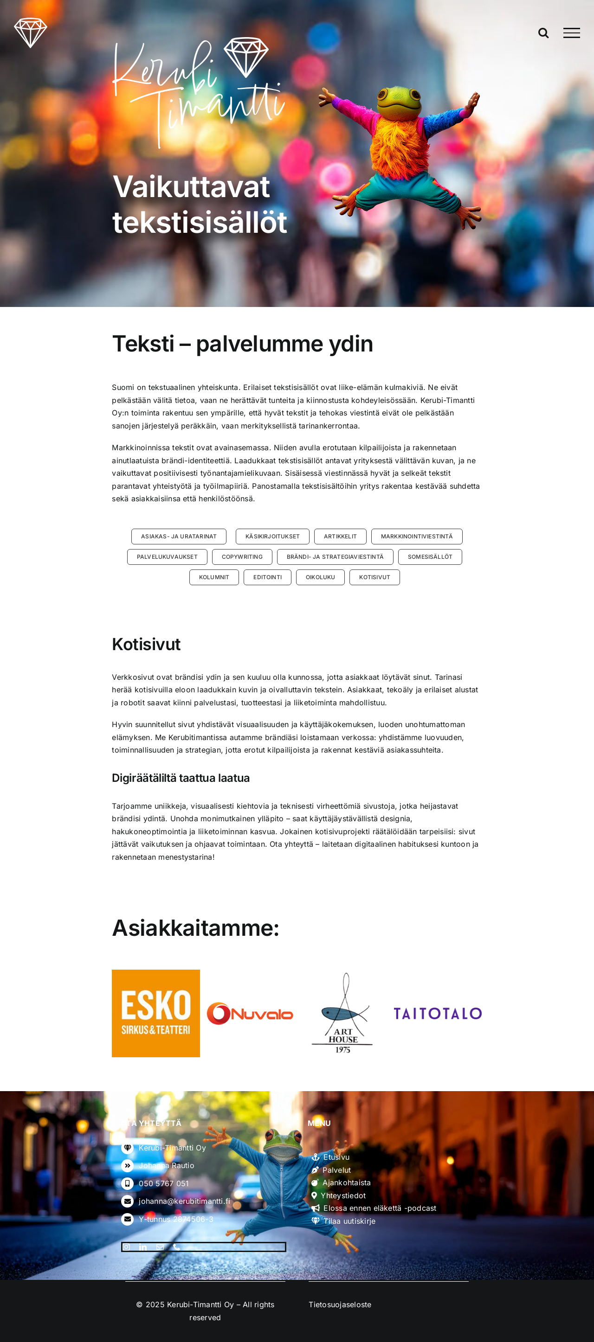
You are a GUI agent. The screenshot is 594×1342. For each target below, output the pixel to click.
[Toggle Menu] (572, 33)
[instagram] (126, 1247)
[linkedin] (143, 1247)
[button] (178, 536)
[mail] (160, 1247)
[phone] (177, 1247)
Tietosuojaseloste (340, 1304)
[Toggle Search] (543, 32)
